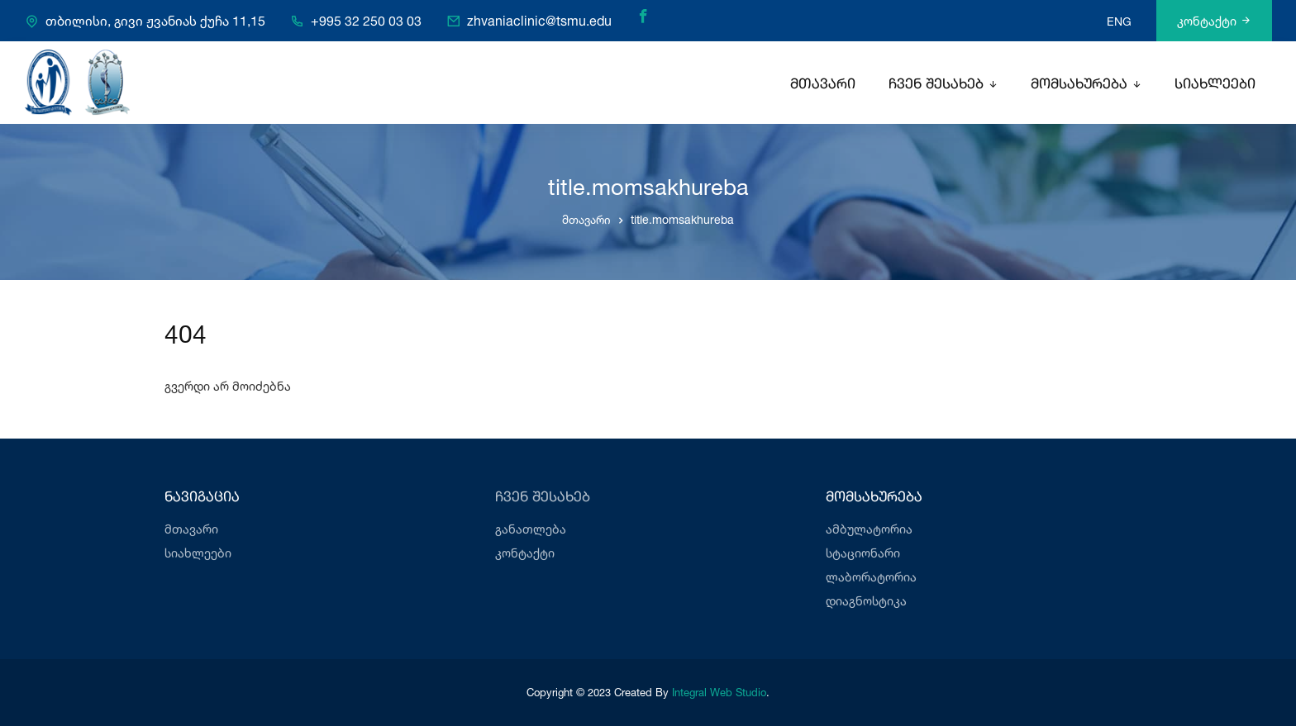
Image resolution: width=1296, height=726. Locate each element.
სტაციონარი (863, 553)
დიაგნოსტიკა (866, 601)
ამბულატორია (869, 529)
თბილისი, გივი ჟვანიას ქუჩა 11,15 (155, 21)
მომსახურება (1079, 85)
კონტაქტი (1214, 21)
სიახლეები (1215, 85)
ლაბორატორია (871, 577)
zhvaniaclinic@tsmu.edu (539, 21)
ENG (1119, 21)
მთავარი (822, 85)
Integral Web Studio (719, 692)
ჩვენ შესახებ (936, 85)
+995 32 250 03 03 (366, 21)
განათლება (530, 529)
